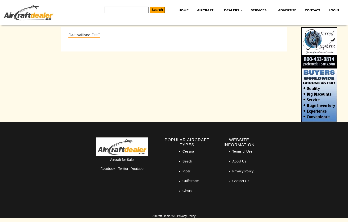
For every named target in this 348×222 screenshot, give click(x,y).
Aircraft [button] (205, 10)
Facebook (107, 169)
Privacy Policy (243, 171)
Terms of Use (242, 151)
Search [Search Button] (157, 10)
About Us (239, 161)
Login (334, 10)
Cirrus (187, 191)
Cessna (188, 151)
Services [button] (259, 10)
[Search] (126, 10)
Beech (187, 161)
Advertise (287, 10)
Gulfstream (191, 181)
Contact (312, 10)
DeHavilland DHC (84, 35)
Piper (187, 171)
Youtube (137, 169)
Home (183, 10)
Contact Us (240, 181)
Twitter (123, 169)
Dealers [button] (232, 10)
